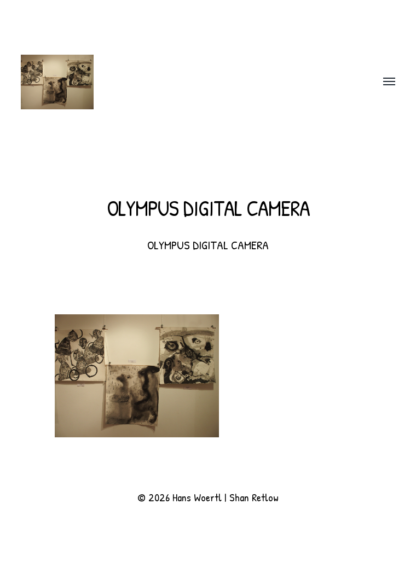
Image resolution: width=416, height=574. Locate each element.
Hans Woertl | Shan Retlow (225, 497)
